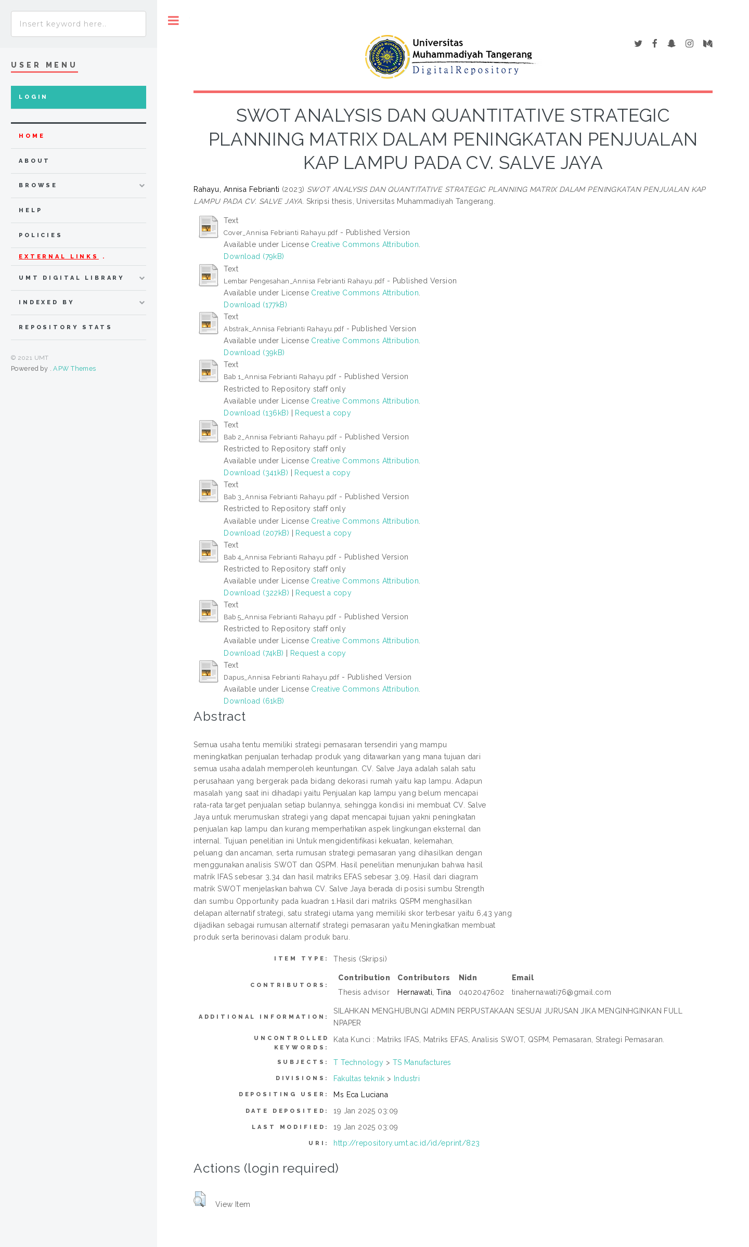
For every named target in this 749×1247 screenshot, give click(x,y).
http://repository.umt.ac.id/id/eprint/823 (406, 1143)
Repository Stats (66, 327)
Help (30, 210)
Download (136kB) (256, 413)
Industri (407, 1078)
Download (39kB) (254, 352)
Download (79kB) (254, 256)
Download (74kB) (253, 653)
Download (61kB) (254, 701)
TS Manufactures (422, 1062)
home (32, 136)
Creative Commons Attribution (365, 244)
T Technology (358, 1062)
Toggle (173, 20)
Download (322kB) (256, 593)
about (34, 161)
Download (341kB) (256, 473)
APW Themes (74, 368)
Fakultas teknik (358, 1078)
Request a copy (323, 413)
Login (33, 97)
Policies (41, 235)
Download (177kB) (255, 305)
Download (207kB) (256, 533)
